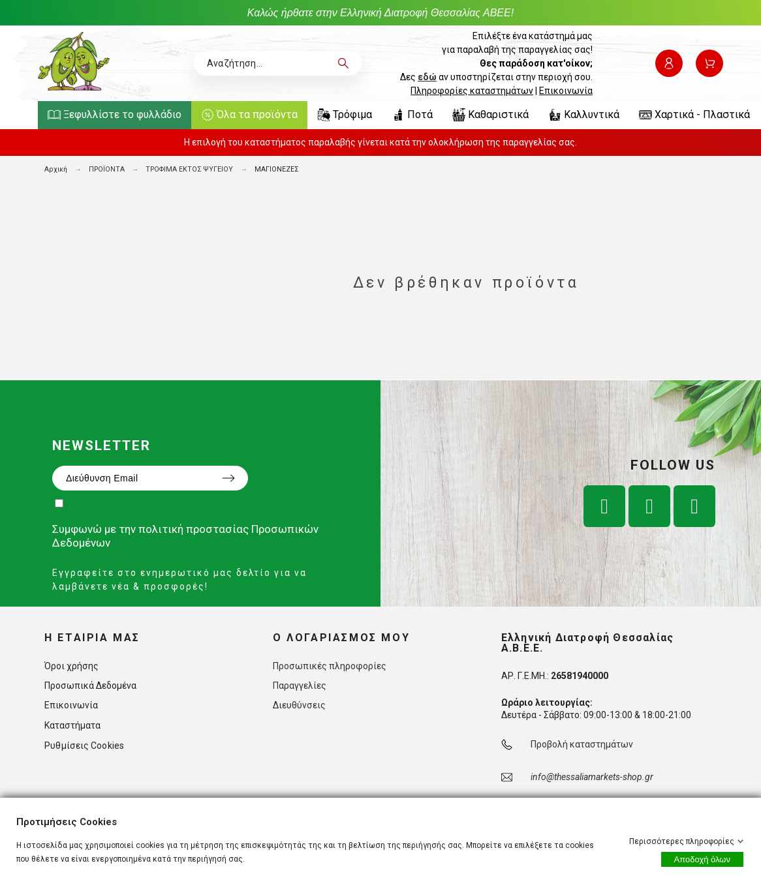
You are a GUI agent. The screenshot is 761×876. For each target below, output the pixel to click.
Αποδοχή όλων (702, 859)
